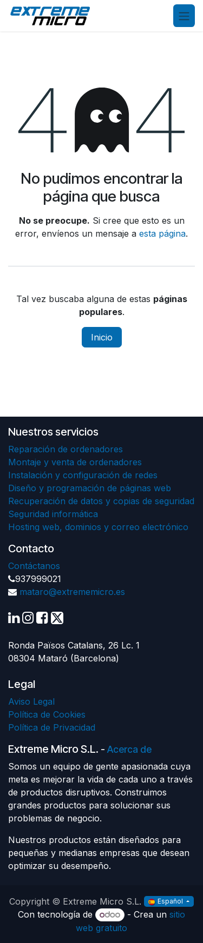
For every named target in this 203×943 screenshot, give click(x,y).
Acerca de (129, 749)
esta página (162, 233)
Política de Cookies (47, 714)
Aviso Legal (31, 701)
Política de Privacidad (51, 727)
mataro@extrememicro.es (72, 591)
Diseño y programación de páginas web (89, 488)
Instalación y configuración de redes (83, 475)
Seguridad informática (53, 514)
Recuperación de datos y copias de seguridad (101, 501)
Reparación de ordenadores (65, 449)
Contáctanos (34, 565)
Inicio (102, 337)
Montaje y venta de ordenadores (75, 462)
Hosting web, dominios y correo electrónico (98, 526)
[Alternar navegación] (184, 15)
